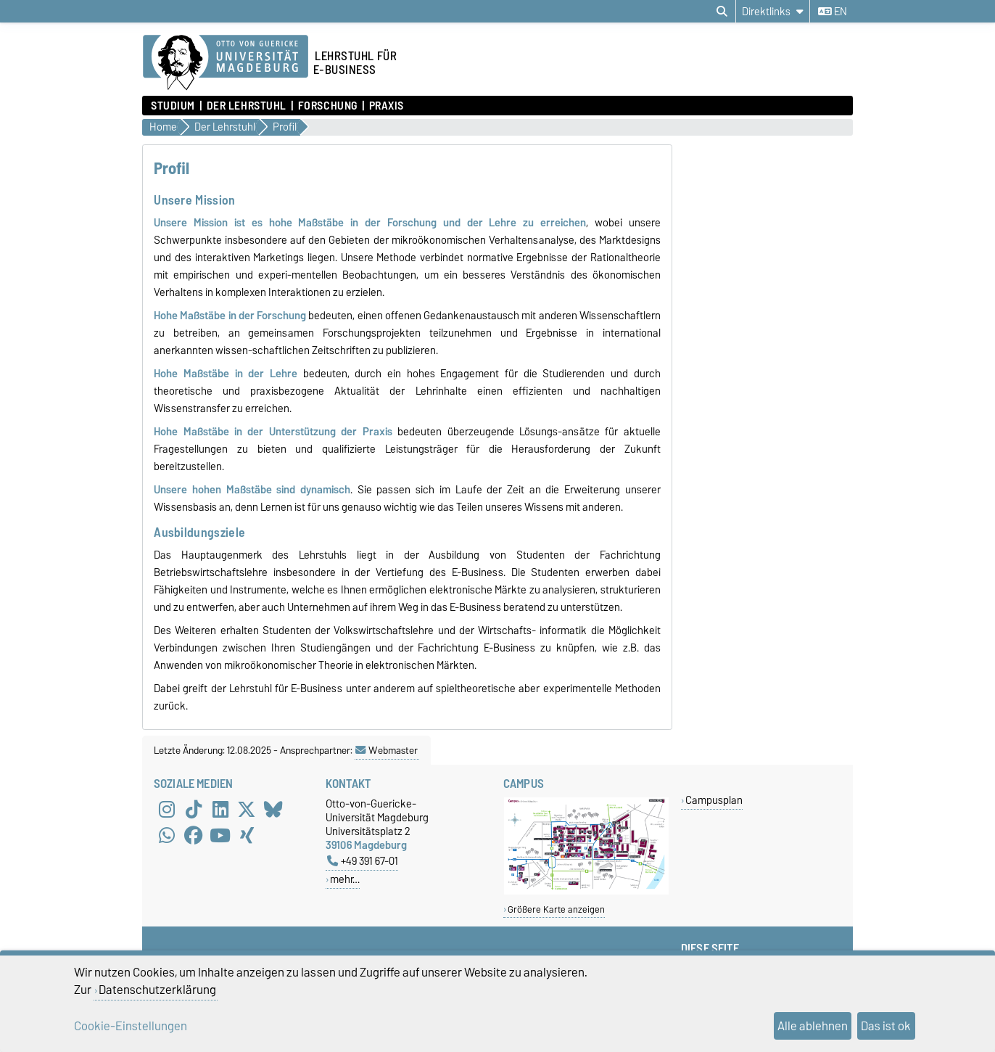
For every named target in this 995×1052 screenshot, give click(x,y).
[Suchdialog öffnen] (722, 11)
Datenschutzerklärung (157, 989)
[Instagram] (167, 810)
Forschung (328, 106)
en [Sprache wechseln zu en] (832, 11)
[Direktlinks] (772, 11)
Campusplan (714, 800)
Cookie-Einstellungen (130, 1026)
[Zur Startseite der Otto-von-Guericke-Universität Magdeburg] (225, 63)
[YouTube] (220, 836)
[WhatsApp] (167, 836)
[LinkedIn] (220, 810)
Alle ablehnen (812, 1026)
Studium (173, 106)
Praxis (386, 106)
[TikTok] (194, 810)
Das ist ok (886, 1026)
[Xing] (247, 836)
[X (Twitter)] (247, 810)
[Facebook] (194, 836)
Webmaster (386, 750)
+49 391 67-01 (362, 861)
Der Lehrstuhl (246, 106)
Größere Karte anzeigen (556, 909)
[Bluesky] (273, 810)
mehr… (345, 879)
